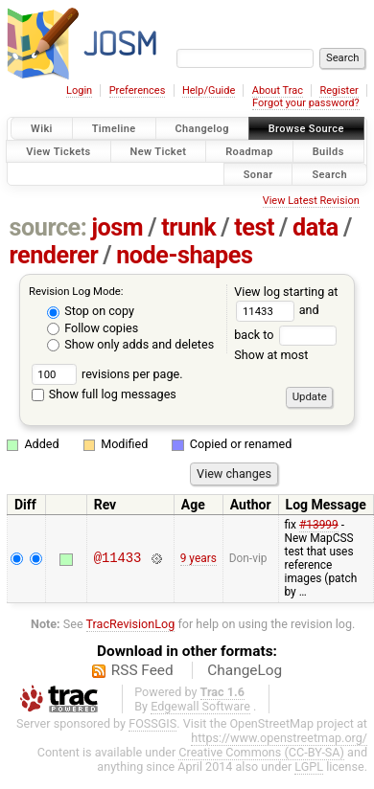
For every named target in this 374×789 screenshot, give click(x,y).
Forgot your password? (306, 103)
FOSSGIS (152, 723)
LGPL (308, 766)
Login (79, 90)
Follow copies (92, 328)
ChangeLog (244, 670)
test (254, 227)
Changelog (202, 129)
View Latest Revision (311, 200)
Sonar (258, 174)
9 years (198, 558)
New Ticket (158, 151)
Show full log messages (104, 394)
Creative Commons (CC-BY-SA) (261, 752)
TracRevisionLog (130, 624)
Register (338, 90)
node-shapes (184, 255)
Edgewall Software (200, 706)
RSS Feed (142, 670)
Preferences (137, 90)
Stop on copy (90, 311)
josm (117, 227)
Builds (328, 151)
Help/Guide (208, 90)
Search (329, 174)
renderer (54, 255)
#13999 (319, 524)
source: (48, 227)
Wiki (42, 129)
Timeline (114, 129)
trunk (188, 227)
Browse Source (306, 129)
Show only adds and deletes (130, 344)
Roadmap (249, 151)
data (315, 227)
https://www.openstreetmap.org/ (279, 738)
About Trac (277, 90)
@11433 (118, 559)
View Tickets (58, 151)
